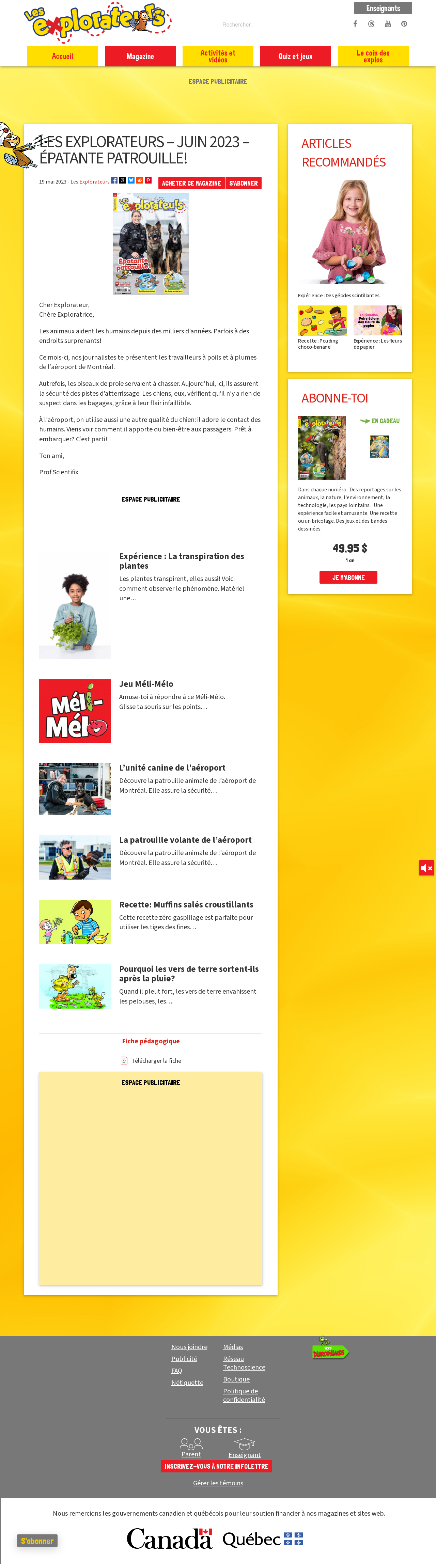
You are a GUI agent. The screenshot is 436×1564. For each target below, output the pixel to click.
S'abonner (243, 183)
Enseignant (245, 1455)
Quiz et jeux (296, 56)
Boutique (236, 1379)
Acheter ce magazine (191, 183)
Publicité (184, 1359)
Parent (191, 1454)
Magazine (140, 56)
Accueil (62, 56)
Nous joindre (189, 1347)
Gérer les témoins (218, 1483)
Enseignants (383, 8)
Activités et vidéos (218, 56)
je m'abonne (348, 577)
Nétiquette (187, 1383)
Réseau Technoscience (244, 1363)
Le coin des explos (373, 56)
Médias (233, 1347)
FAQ (176, 1371)
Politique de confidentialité (244, 1396)
